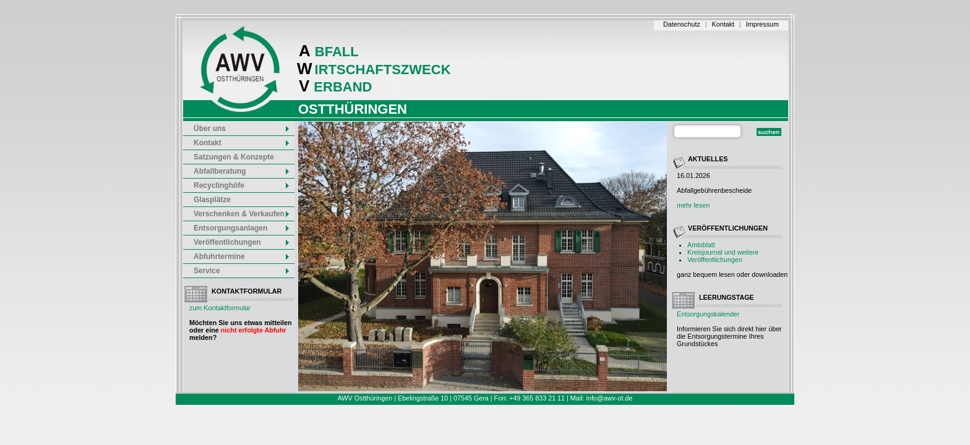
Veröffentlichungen (714, 259)
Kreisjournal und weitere (722, 252)
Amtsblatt (701, 244)
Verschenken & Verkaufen (242, 214)
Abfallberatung (242, 171)
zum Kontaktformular (220, 308)
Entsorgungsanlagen (242, 228)
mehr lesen (693, 205)
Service (242, 270)
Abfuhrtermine (242, 256)
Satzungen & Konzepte (234, 157)
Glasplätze (212, 199)
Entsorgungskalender (708, 314)
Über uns (242, 128)
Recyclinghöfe (242, 185)
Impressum (762, 24)
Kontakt (723, 24)
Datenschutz (681, 24)
